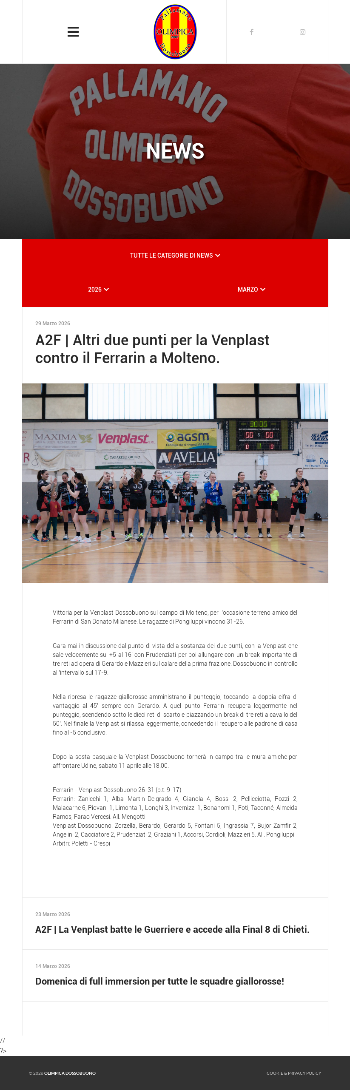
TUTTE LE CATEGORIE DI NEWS (171, 255)
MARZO (248, 289)
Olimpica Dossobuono (70, 1073)
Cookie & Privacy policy (294, 1073)
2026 (95, 289)
